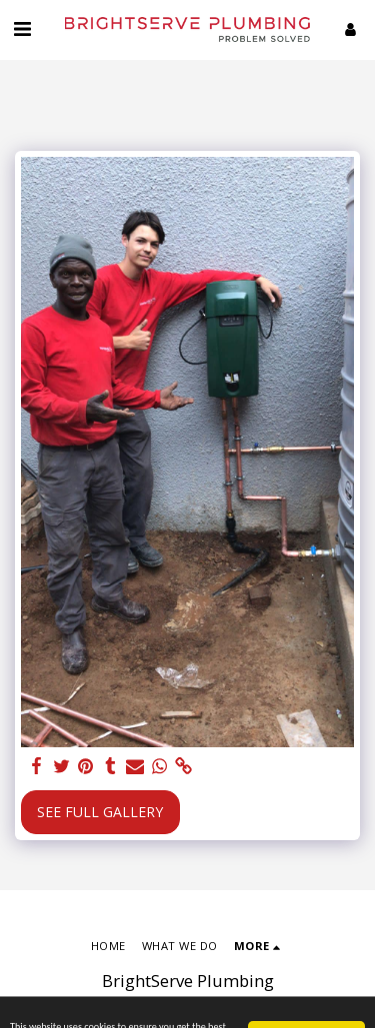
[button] (22, 28)
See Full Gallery (100, 811)
